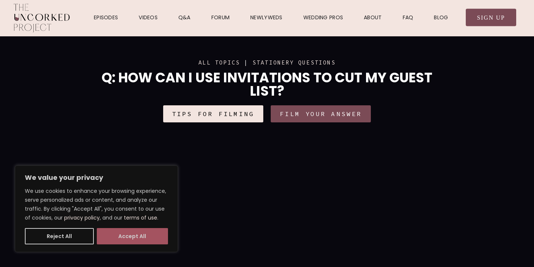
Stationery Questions (294, 62)
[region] (96, 208)
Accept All (132, 236)
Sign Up (491, 17)
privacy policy (82, 217)
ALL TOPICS (219, 62)
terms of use (140, 217)
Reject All (59, 236)
